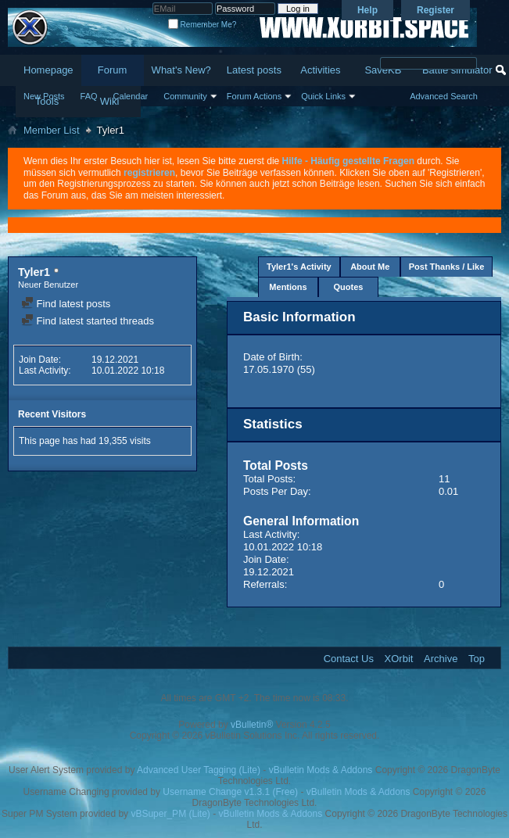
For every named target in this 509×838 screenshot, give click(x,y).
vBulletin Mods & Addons (321, 770)
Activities (320, 70)
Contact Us (349, 658)
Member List (51, 130)
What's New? (181, 70)
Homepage (48, 70)
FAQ (89, 96)
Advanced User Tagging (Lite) (198, 770)
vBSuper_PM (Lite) (170, 813)
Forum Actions (254, 96)
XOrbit (399, 658)
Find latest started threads (87, 321)
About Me (369, 266)
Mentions (287, 287)
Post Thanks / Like (447, 266)
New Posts (44, 96)
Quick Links (323, 96)
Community (185, 96)
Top (476, 658)
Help (367, 10)
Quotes (349, 287)
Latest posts (254, 70)
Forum (112, 70)
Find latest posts (65, 304)
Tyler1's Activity (299, 266)
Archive (440, 658)
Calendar (131, 96)
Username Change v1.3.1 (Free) (230, 791)
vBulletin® (252, 724)
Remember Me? (202, 24)
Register (435, 10)
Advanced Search (444, 96)
